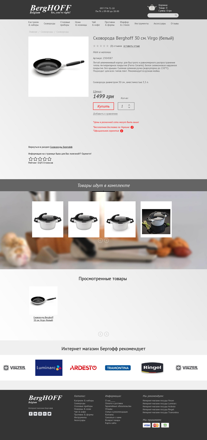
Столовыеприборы (65, 23)
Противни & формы (83, 414)
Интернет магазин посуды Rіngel (158, 409)
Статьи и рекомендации (116, 411)
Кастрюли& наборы (33, 23)
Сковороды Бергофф (61, 146)
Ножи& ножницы (81, 23)
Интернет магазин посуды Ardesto (159, 406)
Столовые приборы (83, 406)
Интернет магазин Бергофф (40, 408)
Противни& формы (110, 23)
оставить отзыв (131, 46)
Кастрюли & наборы (84, 400)
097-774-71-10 (107, 8)
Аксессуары (160, 23)
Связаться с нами (113, 417)
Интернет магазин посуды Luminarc (159, 403)
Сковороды (49, 23)
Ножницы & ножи (82, 409)
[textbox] (126, 106)
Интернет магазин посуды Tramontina (161, 412)
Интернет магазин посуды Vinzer (158, 400)
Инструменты (142, 23)
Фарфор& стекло (125, 23)
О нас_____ (110, 400)
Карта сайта (110, 423)
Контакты (109, 414)
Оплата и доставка (114, 403)
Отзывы (175, 23)
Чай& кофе (96, 23)
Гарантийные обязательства (118, 406)
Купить (103, 106)
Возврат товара (112, 420)
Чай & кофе (80, 411)
